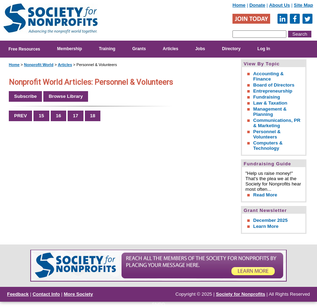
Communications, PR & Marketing (276, 123)
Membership (69, 48)
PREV (20, 115)
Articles (170, 48)
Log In (263, 48)
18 (92, 115)
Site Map (303, 5)
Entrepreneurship (272, 91)
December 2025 (270, 220)
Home (238, 5)
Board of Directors (273, 85)
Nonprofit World (39, 65)
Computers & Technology (268, 145)
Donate (257, 5)
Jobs (200, 48)
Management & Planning (270, 111)
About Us (279, 5)
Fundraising (266, 97)
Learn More (266, 226)
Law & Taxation (270, 103)
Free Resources (24, 49)
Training (107, 48)
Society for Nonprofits (240, 294)
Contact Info (46, 294)
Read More (265, 194)
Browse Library (66, 96)
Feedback (18, 294)
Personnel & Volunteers (267, 134)
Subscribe (25, 96)
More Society (78, 294)
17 (75, 115)
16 (58, 115)
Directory (231, 48)
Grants (139, 48)
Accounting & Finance (268, 76)
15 (41, 115)
